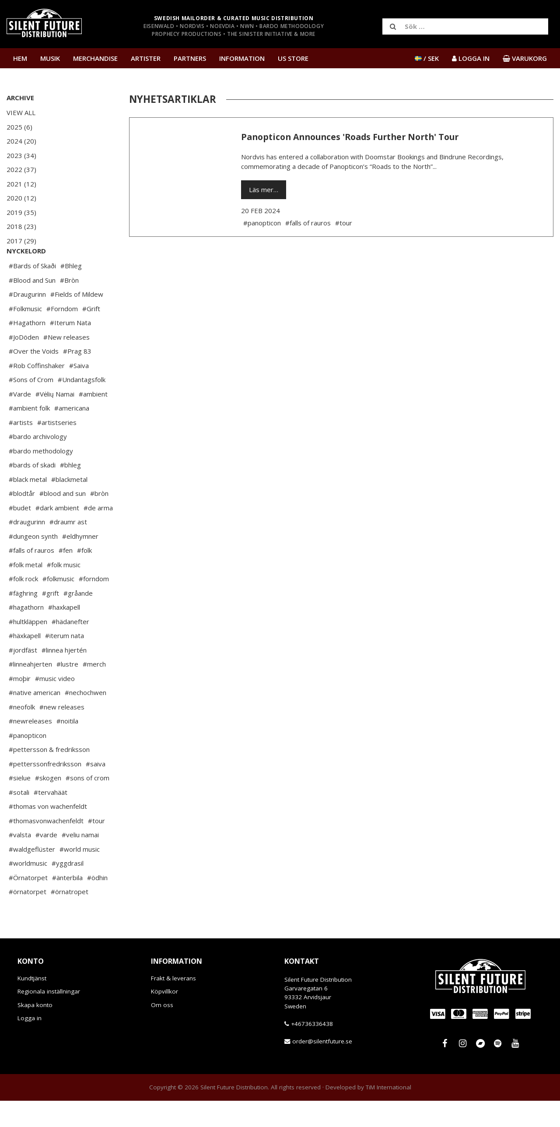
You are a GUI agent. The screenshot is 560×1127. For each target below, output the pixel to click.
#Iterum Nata (70, 348)
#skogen (48, 804)
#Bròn (69, 306)
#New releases (66, 363)
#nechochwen (85, 718)
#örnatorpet (27, 917)
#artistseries (57, 448)
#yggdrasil (68, 889)
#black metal (28, 505)
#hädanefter (70, 647)
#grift (50, 619)
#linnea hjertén (64, 676)
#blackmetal (69, 505)
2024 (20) (21, 141)
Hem (20, 58)
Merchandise (95, 58)
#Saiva (79, 391)
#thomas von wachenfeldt (48, 832)
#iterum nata (64, 661)
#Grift (91, 334)
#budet (20, 534)
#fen (66, 576)
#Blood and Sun (32, 306)
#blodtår (22, 519)
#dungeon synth (33, 562)
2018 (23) (21, 226)
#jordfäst (23, 676)
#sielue (20, 804)
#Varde (20, 420)
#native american (34, 718)
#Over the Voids (34, 377)
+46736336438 (312, 1050)
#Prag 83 (77, 377)
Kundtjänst (32, 1004)
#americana (71, 434)
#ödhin (97, 903)
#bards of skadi (32, 491)
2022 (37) (21, 169)
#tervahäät (50, 818)
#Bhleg (71, 292)
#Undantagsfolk (81, 405)
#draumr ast (68, 548)
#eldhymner (80, 562)
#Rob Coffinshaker (37, 391)
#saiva (95, 790)
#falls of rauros (31, 576)
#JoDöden (24, 363)
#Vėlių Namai (54, 420)
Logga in (30, 1044)
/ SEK (427, 58)
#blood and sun (62, 519)
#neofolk (22, 733)
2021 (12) (21, 183)
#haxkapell (64, 633)
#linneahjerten (30, 690)
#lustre (67, 690)
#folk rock (23, 604)
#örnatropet (69, 917)
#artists (21, 448)
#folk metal (25, 590)
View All (21, 112)
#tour (96, 847)
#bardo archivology (38, 462)
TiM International (388, 1113)
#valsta (20, 861)
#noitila (67, 747)
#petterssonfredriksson (45, 790)
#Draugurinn (27, 320)
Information (242, 58)
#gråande (78, 619)
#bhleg (70, 491)
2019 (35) (21, 212)
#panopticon (27, 761)
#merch (94, 690)
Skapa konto (35, 1031)
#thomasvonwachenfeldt (46, 847)
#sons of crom (87, 804)
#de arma (98, 534)
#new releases (61, 733)
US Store (293, 58)
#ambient (93, 420)
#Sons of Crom (31, 405)
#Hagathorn (27, 348)
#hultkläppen (28, 647)
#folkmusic (58, 604)
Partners (190, 58)
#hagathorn (26, 633)
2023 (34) (21, 155)
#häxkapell (25, 661)
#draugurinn (27, 548)
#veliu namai (80, 861)
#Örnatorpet (28, 903)
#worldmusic (28, 889)
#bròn (99, 519)
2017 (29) (21, 240)
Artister (146, 58)
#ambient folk (29, 434)
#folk (84, 576)
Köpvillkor (164, 1018)
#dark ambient (57, 534)
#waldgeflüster (32, 875)
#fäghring (23, 619)
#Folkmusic (25, 334)
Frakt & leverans (173, 1004)
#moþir (20, 704)
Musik (50, 58)
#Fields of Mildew (76, 320)
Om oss (162, 1031)
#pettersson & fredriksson (49, 775)
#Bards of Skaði (32, 292)
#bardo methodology (41, 477)
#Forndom (62, 334)
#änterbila (67, 903)
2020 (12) (21, 197)
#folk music (63, 590)
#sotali (19, 818)
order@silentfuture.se (322, 1067)
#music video (55, 704)
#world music (80, 875)
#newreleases (30, 747)
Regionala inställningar (49, 1018)
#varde (46, 861)
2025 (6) (19, 127)
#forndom (94, 604)
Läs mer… (263, 189)
